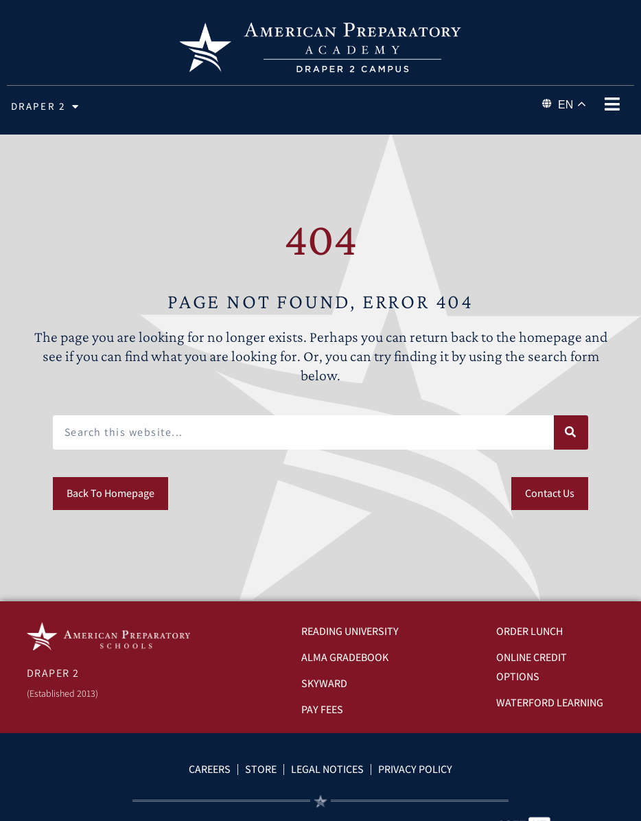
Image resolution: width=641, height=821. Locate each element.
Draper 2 (45, 107)
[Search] (571, 432)
